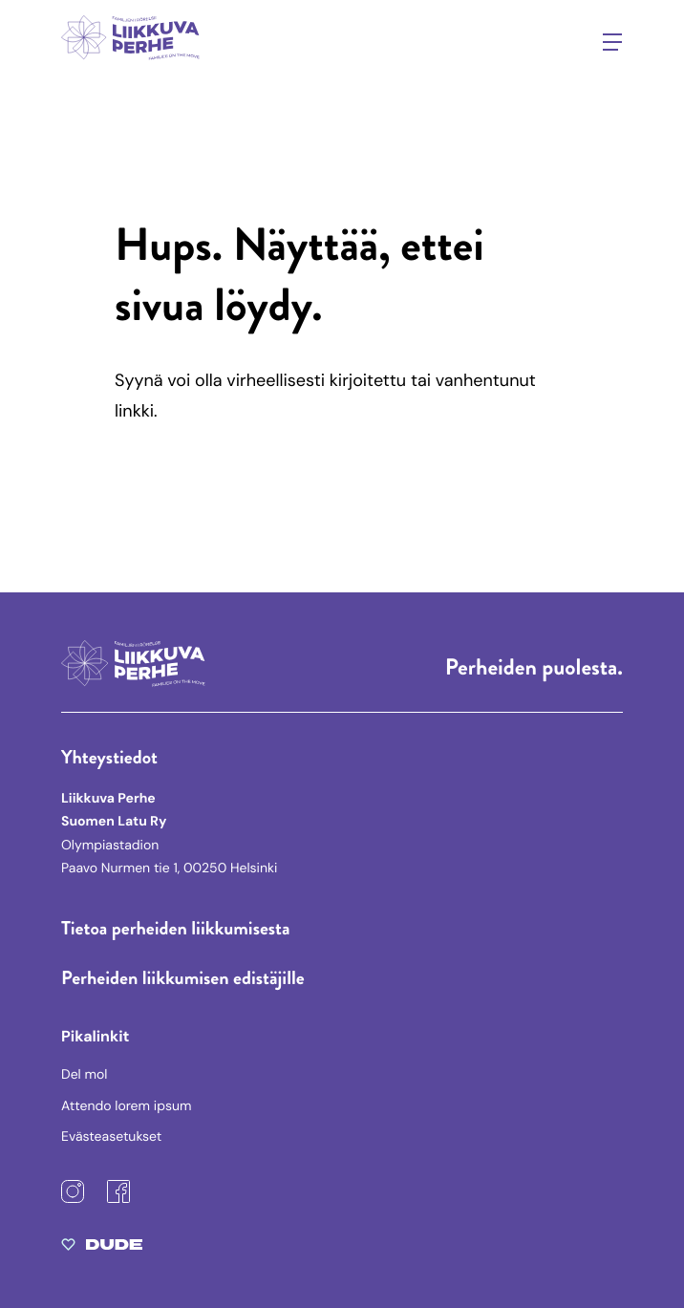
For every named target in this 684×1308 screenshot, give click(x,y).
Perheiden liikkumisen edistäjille (183, 978)
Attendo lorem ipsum (126, 1106)
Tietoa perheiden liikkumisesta (175, 928)
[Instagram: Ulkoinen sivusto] (72, 1199)
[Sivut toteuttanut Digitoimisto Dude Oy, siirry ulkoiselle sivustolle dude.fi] (101, 1248)
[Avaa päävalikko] (612, 42)
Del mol (84, 1074)
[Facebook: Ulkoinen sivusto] (118, 1199)
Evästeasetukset (111, 1137)
